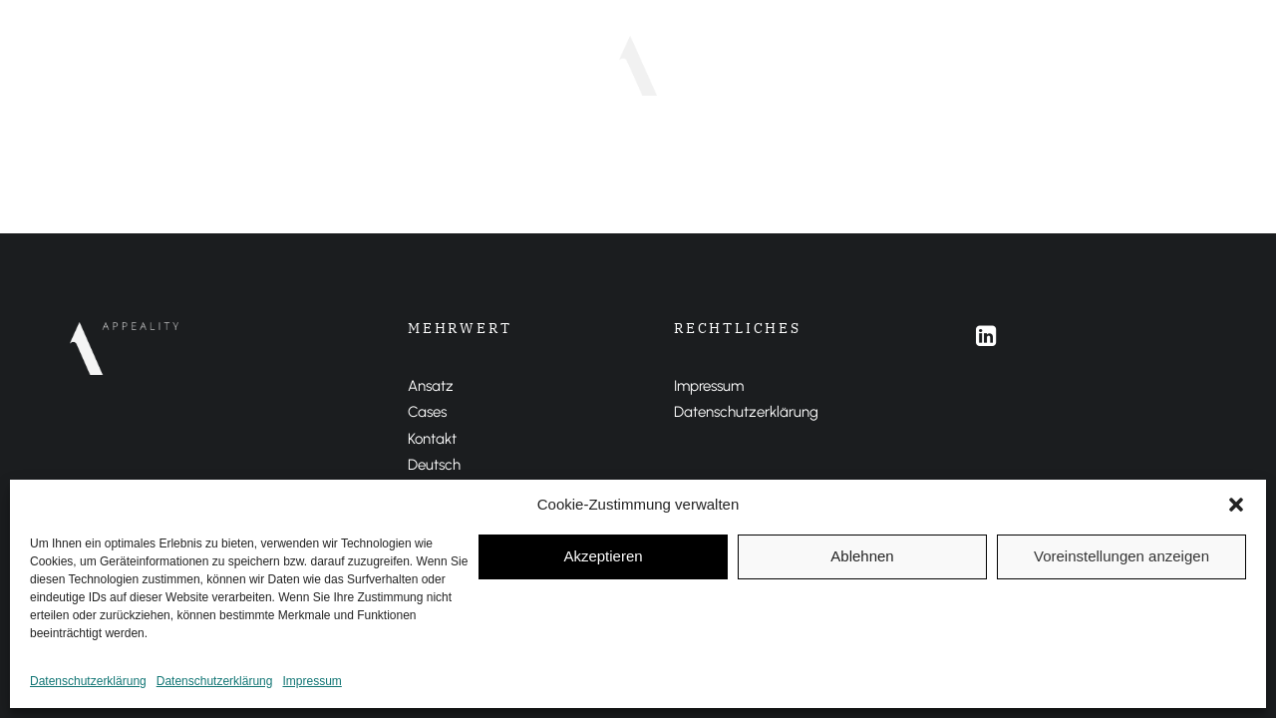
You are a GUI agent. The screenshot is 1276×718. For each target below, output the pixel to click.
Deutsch (434, 465)
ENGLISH (826, 65)
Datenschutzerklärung (88, 681)
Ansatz (469, 65)
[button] (1236, 505)
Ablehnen (861, 555)
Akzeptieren (602, 555)
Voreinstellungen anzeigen (1121, 555)
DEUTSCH (738, 65)
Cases (546, 65)
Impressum (311, 681)
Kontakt (432, 439)
